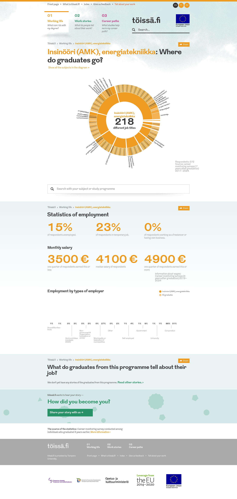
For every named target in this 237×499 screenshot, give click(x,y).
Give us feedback (102, 4)
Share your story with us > (66, 412)
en (175, 5)
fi (181, 5)
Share (185, 44)
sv (187, 5)
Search (135, 30)
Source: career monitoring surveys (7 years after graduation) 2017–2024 (187, 167)
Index (86, 4)
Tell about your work (125, 4)
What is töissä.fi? (71, 4)
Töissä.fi (51, 44)
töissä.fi (146, 21)
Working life (65, 44)
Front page (53, 4)
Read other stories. (130, 382)
